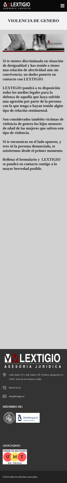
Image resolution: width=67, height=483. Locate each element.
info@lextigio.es (16, 396)
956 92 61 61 (15, 387)
